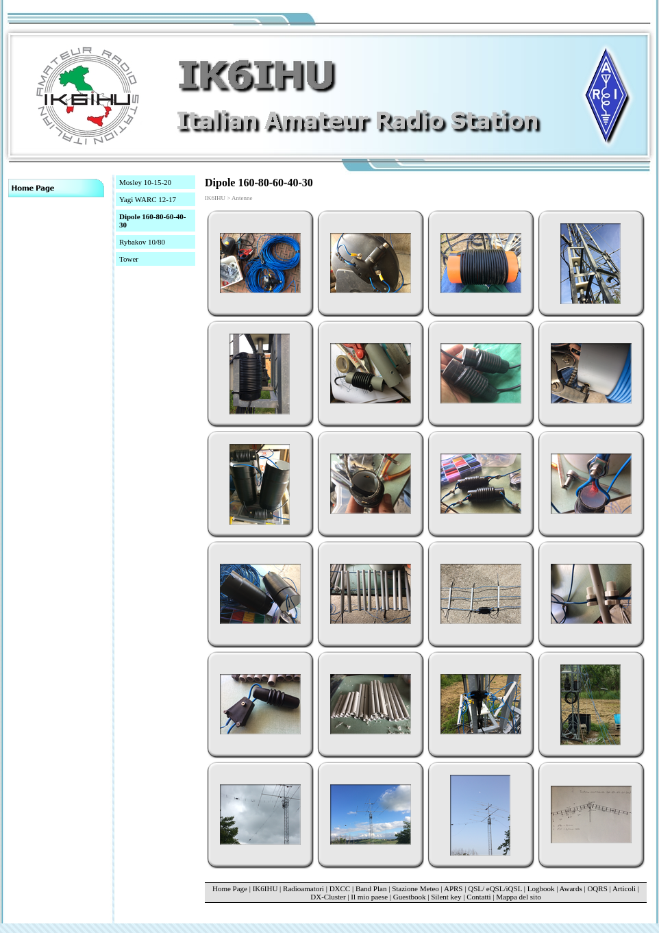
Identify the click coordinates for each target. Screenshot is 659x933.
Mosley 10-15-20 (145, 182)
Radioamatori (303, 888)
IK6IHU (265, 888)
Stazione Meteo (416, 888)
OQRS (597, 888)
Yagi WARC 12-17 (147, 199)
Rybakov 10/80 (142, 242)
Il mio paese (369, 897)
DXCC (340, 888)
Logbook (541, 888)
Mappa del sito (518, 897)
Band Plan (371, 888)
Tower (128, 259)
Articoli (624, 888)
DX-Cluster (327, 897)
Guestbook (409, 897)
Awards (571, 888)
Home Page (229, 888)
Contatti (478, 897)
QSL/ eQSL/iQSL (495, 888)
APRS (453, 888)
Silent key (446, 897)
